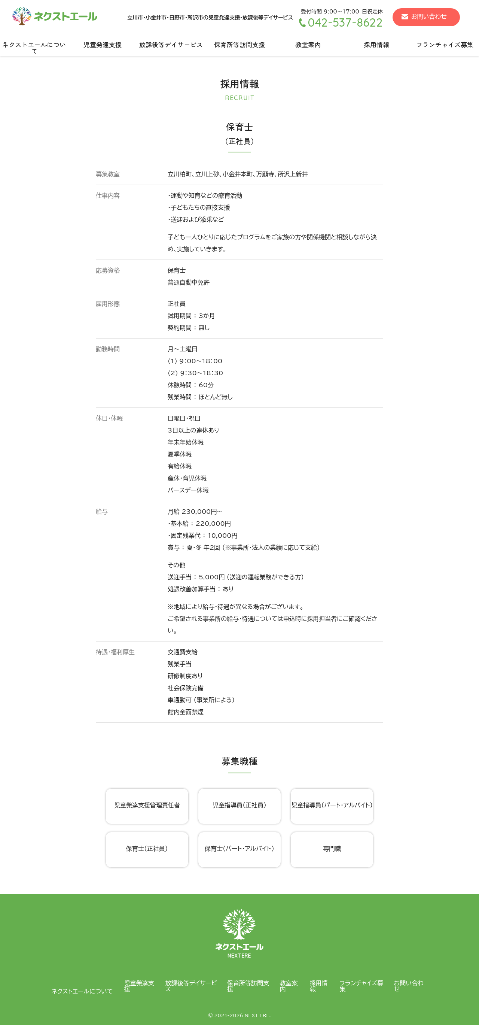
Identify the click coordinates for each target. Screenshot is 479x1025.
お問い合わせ (429, 16)
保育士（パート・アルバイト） (239, 849)
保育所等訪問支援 (239, 44)
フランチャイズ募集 (361, 986)
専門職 (332, 849)
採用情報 (376, 44)
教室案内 (308, 44)
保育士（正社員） (147, 849)
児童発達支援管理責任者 (147, 805)
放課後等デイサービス (171, 44)
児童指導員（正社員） (239, 805)
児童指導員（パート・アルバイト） (332, 805)
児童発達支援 (102, 44)
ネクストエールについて (34, 47)
